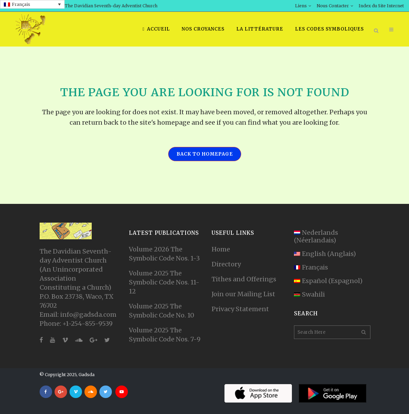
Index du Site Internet (381, 5)
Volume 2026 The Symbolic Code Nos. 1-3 (164, 253)
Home (221, 249)
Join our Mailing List (243, 294)
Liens (301, 5)
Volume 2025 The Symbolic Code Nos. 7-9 (165, 334)
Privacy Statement (240, 309)
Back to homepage (205, 154)
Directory (226, 264)
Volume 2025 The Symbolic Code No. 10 (161, 310)
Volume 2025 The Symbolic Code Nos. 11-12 (164, 282)
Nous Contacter (333, 5)
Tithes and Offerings (244, 279)
